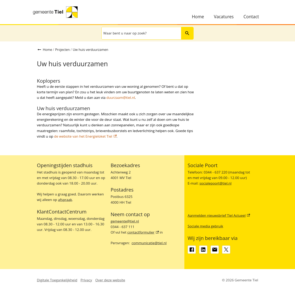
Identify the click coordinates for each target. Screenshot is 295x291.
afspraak (65, 199)
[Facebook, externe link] (192, 249)
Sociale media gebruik (205, 226)
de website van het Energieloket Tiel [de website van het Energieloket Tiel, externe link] (85, 136)
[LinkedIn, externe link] (203, 249)
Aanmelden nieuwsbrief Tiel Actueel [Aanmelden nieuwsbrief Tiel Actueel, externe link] (219, 215)
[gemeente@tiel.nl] (215, 249)
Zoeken (185, 33)
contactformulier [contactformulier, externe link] (143, 232)
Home (198, 16)
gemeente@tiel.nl (125, 221)
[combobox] (141, 33)
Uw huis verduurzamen (90, 49)
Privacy (86, 280)
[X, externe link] (226, 249)
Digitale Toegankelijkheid (57, 280)
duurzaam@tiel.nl (120, 97)
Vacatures (224, 16)
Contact (251, 16)
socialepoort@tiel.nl (215, 183)
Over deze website (110, 280)
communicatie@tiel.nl (149, 243)
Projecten (62, 49)
